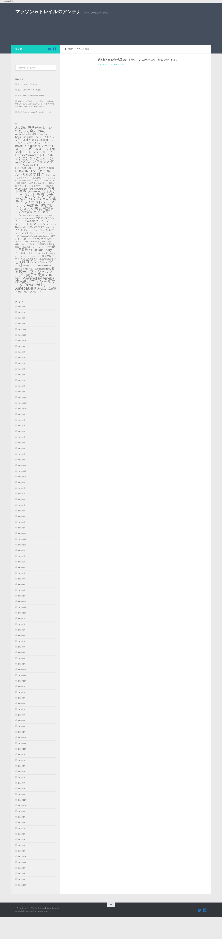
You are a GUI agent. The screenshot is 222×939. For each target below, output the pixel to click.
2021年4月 (22, 669)
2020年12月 (22, 691)
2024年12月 (22, 419)
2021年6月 (22, 657)
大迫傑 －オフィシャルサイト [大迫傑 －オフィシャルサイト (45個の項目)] (33, 275)
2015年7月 (22, 890)
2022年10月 (22, 567)
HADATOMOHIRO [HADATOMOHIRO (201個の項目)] (27, 189)
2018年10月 (22, 827)
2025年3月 (22, 402)
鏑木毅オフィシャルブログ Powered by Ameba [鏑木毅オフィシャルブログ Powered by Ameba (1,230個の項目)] (35, 306)
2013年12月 (22, 907)
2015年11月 (22, 884)
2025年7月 (22, 379)
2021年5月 (22, 663)
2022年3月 (22, 606)
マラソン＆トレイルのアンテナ (48, 11)
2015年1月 (22, 895)
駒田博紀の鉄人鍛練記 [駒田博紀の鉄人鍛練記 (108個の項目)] (42, 310)
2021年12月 (22, 623)
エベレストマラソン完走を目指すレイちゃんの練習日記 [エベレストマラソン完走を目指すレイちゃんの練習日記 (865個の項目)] (34, 227)
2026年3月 (22, 334)
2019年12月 (22, 759)
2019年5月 (22, 799)
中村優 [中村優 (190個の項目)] (50, 268)
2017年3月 (22, 873)
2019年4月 (22, 805)
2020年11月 (22, 697)
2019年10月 (22, 771)
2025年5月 (22, 391)
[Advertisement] (111, 44)
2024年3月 (22, 470)
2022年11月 (22, 561)
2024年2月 (22, 476)
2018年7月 (22, 833)
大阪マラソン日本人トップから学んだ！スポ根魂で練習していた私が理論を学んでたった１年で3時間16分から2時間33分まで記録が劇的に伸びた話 (35, 125)
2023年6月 (22, 521)
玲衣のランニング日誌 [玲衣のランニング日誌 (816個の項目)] (34, 285)
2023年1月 (22, 550)
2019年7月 (22, 788)
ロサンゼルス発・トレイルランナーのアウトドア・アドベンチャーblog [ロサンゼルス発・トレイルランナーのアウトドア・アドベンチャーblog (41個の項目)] (35, 260)
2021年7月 (22, 652)
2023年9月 (22, 504)
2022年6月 (22, 589)
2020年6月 (22, 725)
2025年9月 (22, 368)
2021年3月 (22, 674)
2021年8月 (22, 646)
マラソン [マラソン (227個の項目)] (39, 245)
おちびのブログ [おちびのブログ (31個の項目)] (40, 199)
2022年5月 (22, 595)
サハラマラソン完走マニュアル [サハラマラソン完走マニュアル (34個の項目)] (36, 237)
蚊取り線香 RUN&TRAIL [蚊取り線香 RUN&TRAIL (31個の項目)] (40, 290)
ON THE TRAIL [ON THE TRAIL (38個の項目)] (47, 190)
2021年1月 (22, 686)
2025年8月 (22, 374)
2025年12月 (22, 351)
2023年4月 (22, 533)
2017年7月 (22, 861)
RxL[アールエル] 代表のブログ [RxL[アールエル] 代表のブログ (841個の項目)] (34, 194)
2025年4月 (22, 396)
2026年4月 (22, 328)
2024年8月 (22, 442)
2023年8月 (22, 510)
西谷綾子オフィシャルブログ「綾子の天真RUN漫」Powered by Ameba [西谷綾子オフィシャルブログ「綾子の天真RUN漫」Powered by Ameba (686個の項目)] (35, 295)
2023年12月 (22, 487)
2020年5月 (22, 731)
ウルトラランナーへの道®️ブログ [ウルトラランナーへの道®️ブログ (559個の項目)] (35, 213)
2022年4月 (22, 601)
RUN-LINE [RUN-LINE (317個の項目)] (23, 193)
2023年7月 (22, 516)
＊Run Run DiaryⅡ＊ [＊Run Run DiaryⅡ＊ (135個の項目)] (28, 313)
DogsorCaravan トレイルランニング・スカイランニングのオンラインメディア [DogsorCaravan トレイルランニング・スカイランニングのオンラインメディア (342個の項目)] (34, 181)
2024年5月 (22, 459)
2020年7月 (22, 720)
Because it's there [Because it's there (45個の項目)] (24, 156)
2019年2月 (22, 816)
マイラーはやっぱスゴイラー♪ (28, 106)
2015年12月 (22, 878)
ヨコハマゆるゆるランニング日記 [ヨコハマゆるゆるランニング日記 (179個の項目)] (34, 253)
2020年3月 (22, 742)
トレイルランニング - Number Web (111, 86)
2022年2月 (22, 612)
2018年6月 (22, 839)
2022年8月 (22, 578)
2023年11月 (22, 493)
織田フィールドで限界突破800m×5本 (31, 117)
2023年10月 (22, 499)
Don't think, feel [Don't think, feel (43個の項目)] (30, 187)
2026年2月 (22, 340)
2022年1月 (22, 618)
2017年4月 (22, 867)
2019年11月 (22, 765)
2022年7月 (22, 584)
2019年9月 (22, 776)
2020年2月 (22, 748)
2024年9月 (22, 436)
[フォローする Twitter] (49, 71)
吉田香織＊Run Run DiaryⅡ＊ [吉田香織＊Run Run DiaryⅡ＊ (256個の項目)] (35, 273)
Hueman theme (43, 933)
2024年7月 (22, 447)
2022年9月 (22, 572)
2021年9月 (22, 640)
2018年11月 (22, 822)
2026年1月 (22, 345)
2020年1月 (22, 754)
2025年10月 (22, 362)
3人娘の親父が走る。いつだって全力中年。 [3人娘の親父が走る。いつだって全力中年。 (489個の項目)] (34, 151)
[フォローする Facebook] (54, 71)
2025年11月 (22, 357)
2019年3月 (22, 810)
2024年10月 (22, 430)
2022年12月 (22, 555)
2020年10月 (22, 703)
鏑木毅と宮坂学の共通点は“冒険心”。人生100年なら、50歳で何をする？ (138, 81)
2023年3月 (22, 538)
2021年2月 (22, 680)
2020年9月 (22, 708)
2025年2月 (22, 408)
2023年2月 (22, 544)
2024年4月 (22, 465)
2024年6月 (22, 453)
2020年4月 (22, 737)
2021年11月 (22, 629)
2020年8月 (22, 714)
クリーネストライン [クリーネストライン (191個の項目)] (35, 235)
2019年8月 (22, 782)
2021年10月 (22, 635)
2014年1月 (22, 901)
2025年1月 (22, 413)
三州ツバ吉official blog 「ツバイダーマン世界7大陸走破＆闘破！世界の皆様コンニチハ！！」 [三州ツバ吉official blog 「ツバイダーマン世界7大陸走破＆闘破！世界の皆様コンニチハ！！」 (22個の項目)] (34, 266)
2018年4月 (22, 844)
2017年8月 (22, 856)
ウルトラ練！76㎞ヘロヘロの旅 (29, 112)
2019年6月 (22, 793)
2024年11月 (22, 425)
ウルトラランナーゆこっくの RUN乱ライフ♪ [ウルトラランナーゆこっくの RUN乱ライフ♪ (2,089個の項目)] (35, 220)
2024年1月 (22, 482)
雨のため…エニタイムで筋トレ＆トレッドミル (34, 134)
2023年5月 (22, 527)
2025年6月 (22, 385)
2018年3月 (22, 850)
